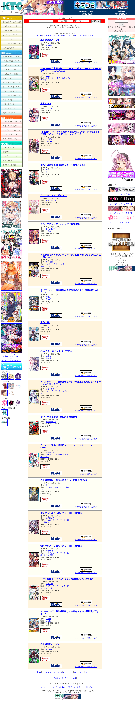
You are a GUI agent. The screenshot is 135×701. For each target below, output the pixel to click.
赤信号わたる (51, 422)
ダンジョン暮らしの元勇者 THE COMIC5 (61, 513)
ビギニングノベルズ (10, 35)
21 (89, 35)
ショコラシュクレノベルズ (12, 44)
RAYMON (50, 455)
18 (80, 35)
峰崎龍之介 (50, 518)
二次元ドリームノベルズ (12, 22)
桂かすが (49, 584)
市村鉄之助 (50, 452)
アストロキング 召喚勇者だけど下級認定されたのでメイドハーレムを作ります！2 (70, 383)
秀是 (47, 170)
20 (86, 35)
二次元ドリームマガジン (12, 121)
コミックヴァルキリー (11, 139)
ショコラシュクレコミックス (12, 96)
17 (77, 35)
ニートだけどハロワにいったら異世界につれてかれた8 (66, 579)
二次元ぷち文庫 (8, 48)
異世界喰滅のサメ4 (49, 644)
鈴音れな (49, 231)
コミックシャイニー (10, 134)
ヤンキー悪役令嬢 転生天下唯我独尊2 (59, 417)
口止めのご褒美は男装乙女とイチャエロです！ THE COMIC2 (66, 446)
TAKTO (49, 141)
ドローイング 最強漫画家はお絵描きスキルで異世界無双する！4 (69, 612)
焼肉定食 (49, 109)
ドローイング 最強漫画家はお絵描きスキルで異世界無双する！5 (69, 291)
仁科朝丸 (49, 139)
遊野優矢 (49, 262)
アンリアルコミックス (11, 70)
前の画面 (57, 678)
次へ (91, 35)
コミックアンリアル (10, 126)
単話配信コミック (9, 108)
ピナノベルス (8, 39)
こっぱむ (49, 487)
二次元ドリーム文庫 (10, 26)
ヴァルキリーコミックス (12, 57)
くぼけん (49, 45)
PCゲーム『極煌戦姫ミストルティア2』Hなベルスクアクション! (11, 357)
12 (64, 35)
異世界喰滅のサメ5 (49, 40)
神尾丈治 (49, 551)
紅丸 (47, 172)
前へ (38, 35)
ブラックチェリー (9, 104)
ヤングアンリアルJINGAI (12, 130)
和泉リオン (50, 553)
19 (83, 35)
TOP (59, 18)
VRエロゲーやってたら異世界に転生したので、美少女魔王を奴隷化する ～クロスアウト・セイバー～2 (70, 133)
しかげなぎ (50, 520)
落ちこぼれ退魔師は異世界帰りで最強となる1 (62, 165)
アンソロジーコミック (11, 78)
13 (67, 35)
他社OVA (6, 152)
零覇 (47, 78)
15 (72, 35)
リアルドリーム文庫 (10, 31)
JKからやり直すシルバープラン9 (56, 351)
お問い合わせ (87, 14)
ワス (47, 327)
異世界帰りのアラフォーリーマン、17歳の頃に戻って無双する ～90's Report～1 (71, 256)
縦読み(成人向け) (9, 113)
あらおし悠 (50, 229)
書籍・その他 (8, 160)
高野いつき (50, 586)
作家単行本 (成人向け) (11, 61)
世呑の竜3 (45, 322)
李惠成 (48, 358)
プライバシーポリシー (75, 687)
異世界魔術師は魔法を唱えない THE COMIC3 (63, 480)
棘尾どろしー (51, 201)
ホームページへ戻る (69, 678)
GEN (47, 391)
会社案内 (61, 687)
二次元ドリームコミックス (12, 65)
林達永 (48, 297)
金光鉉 (48, 299)
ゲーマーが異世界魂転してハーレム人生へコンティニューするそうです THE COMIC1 (70, 69)
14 (69, 35)
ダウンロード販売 (9, 165)
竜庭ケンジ (50, 389)
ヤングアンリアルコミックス (12, 83)
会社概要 (121, 11)
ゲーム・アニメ (8, 148)
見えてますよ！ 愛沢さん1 (54, 195)
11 (61, 35)
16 (75, 35)
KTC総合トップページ (87, 11)
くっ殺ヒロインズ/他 (10, 74)
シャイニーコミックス (11, 87)
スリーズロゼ (8, 100)
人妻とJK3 (45, 103)
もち (47, 485)
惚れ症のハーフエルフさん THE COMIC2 (61, 546)
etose (47, 76)
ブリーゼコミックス (10, 91)
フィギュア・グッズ (10, 156)
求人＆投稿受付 (121, 14)
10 (58, 35)
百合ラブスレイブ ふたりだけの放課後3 (60, 224)
